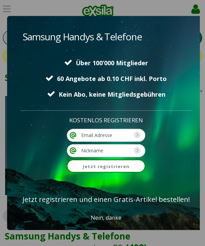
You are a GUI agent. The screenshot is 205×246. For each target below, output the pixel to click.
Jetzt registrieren (106, 166)
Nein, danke (106, 217)
